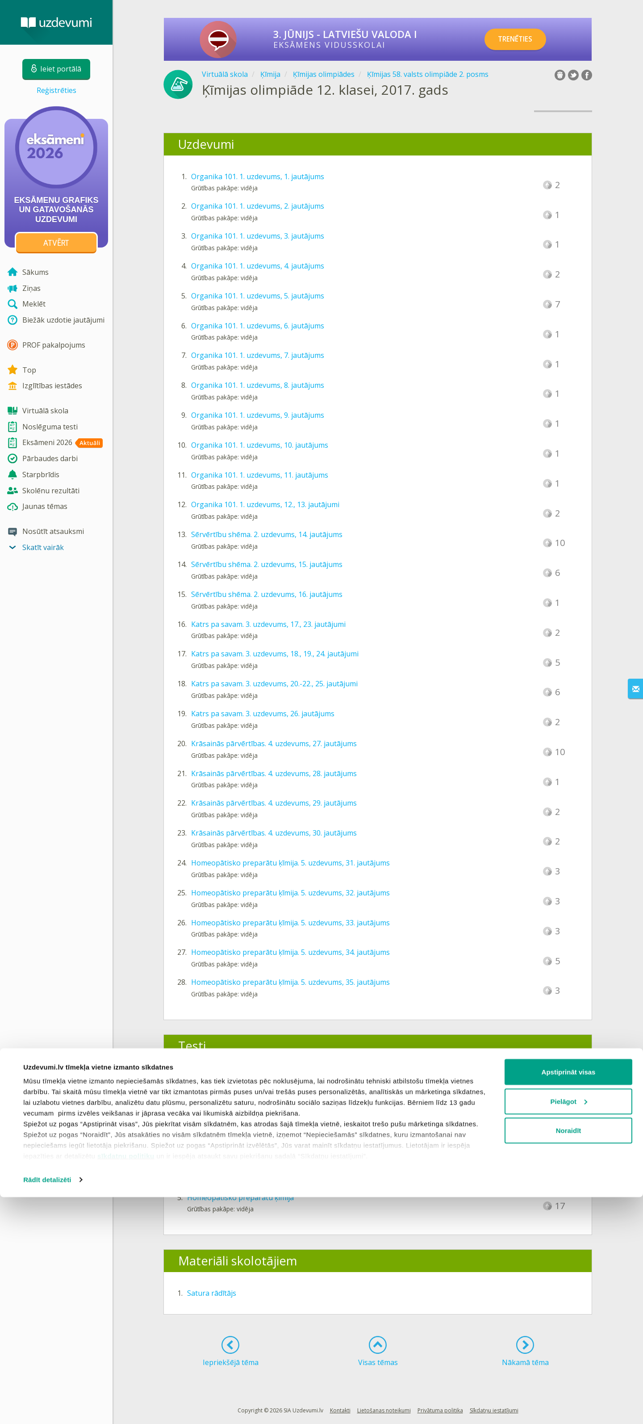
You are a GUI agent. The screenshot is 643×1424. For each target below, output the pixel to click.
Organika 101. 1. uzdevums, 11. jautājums (259, 475)
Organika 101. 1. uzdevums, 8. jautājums (257, 385)
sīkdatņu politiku (125, 1382)
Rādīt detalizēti (47, 1406)
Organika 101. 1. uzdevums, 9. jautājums (257, 415)
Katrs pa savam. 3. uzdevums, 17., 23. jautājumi (268, 624)
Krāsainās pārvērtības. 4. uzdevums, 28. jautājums (274, 773)
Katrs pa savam (212, 1138)
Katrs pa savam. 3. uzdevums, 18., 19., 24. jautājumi (275, 654)
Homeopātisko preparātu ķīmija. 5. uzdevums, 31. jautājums (290, 863)
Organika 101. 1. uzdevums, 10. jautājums (259, 445)
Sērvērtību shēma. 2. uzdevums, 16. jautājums (266, 594)
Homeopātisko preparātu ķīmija (240, 1197)
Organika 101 (209, 1078)
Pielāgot (569, 1328)
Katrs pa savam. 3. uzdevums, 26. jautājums (262, 713)
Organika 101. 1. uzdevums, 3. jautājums (257, 236)
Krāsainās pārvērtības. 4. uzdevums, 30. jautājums (274, 833)
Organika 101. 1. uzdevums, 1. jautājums (257, 176)
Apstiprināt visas (569, 1298)
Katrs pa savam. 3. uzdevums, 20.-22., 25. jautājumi (274, 684)
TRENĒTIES (520, 39)
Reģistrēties (56, 90)
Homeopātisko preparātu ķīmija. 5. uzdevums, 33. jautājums (290, 923)
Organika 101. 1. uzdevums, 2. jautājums (257, 206)
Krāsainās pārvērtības (224, 1167)
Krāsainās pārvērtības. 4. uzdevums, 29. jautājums (274, 803)
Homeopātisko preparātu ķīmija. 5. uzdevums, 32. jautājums (290, 893)
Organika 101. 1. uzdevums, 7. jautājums (257, 355)
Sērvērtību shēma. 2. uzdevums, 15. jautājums (266, 564)
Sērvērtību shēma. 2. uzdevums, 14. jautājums (266, 534)
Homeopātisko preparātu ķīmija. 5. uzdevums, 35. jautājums (290, 982)
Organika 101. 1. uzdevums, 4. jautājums (257, 266)
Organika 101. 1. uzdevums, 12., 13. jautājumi (265, 504)
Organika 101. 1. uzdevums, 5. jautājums (257, 296)
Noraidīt (568, 1357)
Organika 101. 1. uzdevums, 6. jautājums (257, 326)
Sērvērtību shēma (216, 1108)
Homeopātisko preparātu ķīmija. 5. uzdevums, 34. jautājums (290, 952)
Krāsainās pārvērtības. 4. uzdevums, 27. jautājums (274, 743)
